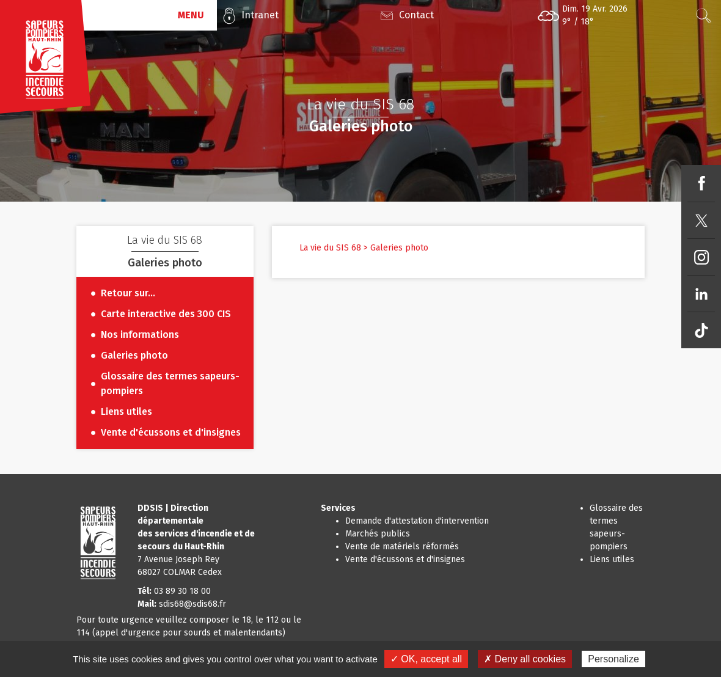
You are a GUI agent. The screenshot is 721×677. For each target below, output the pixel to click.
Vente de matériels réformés (402, 546)
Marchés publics (377, 534)
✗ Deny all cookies (525, 659)
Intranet (260, 15)
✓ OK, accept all (426, 659)
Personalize (613, 659)
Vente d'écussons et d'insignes (405, 559)
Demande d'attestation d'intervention (417, 521)
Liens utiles (612, 559)
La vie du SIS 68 (330, 248)
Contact (416, 15)
